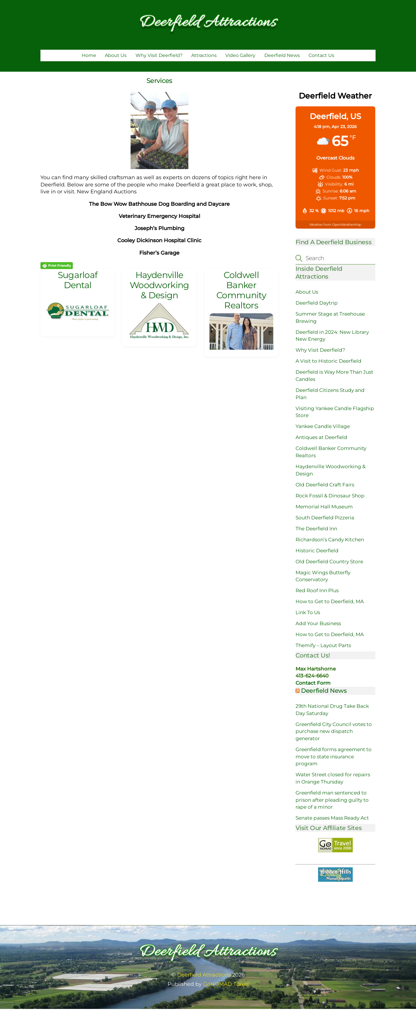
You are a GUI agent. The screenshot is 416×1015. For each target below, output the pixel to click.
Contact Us (321, 61)
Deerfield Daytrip (317, 309)
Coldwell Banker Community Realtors (241, 296)
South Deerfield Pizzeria (325, 524)
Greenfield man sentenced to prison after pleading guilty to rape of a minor (332, 806)
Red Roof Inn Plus (317, 596)
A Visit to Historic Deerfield (328, 367)
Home (89, 61)
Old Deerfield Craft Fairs (325, 491)
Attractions (204, 61)
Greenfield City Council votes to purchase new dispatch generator (334, 737)
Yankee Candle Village (323, 432)
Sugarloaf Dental (78, 286)
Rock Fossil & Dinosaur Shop (330, 502)
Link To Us (308, 618)
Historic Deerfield (317, 557)
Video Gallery (240, 61)
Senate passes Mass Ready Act (332, 824)
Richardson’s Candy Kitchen (330, 546)
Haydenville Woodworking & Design (159, 291)
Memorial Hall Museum (324, 513)
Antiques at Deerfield (321, 443)
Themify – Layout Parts (323, 651)
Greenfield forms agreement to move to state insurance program (334, 763)
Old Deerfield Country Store (329, 568)
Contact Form (313, 689)
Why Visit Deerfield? (159, 61)
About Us (116, 61)
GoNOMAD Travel (226, 990)
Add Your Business (318, 629)
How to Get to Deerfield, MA (330, 607)
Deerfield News (282, 61)
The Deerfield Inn (316, 535)
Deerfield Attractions (204, 981)
